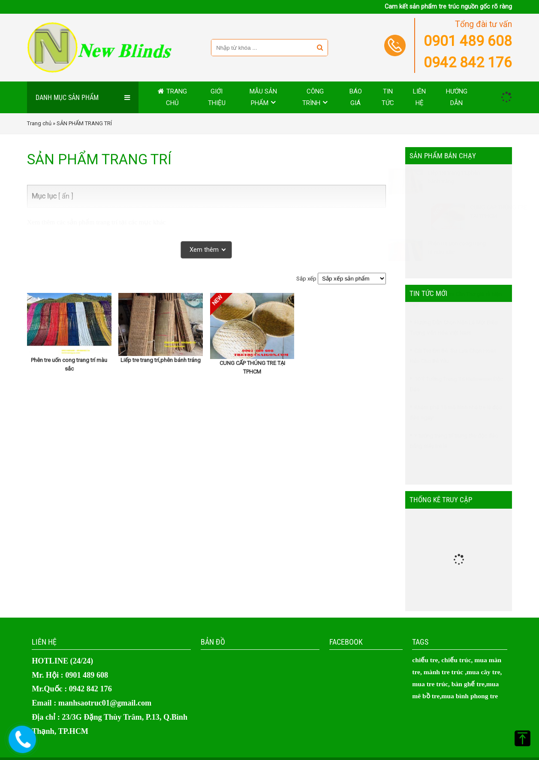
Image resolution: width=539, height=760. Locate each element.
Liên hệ (419, 97)
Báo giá (355, 97)
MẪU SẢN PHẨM (263, 97)
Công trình (313, 97)
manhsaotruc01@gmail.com (104, 703)
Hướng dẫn (456, 97)
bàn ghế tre (468, 684)
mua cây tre (483, 672)
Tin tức (388, 97)
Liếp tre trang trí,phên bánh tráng (160, 360)
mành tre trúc (443, 672)
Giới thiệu (217, 97)
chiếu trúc (456, 659)
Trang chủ (176, 97)
